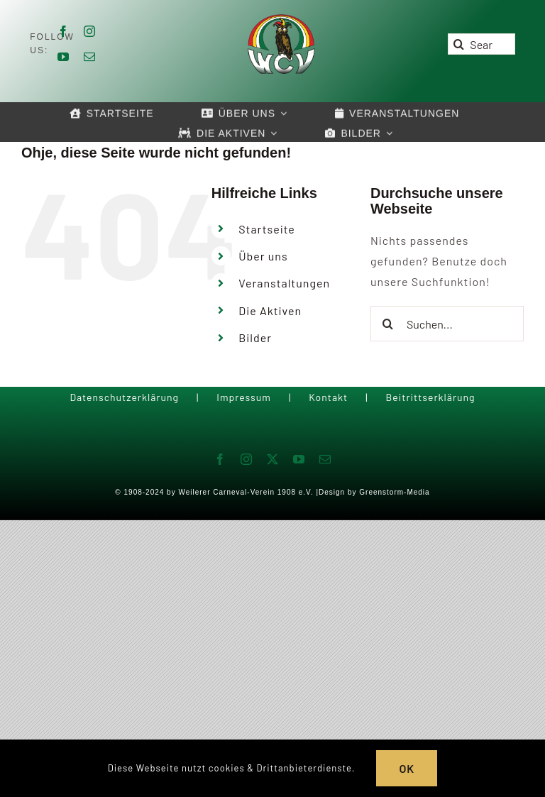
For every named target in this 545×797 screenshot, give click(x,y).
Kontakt (328, 397)
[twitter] (273, 459)
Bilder (255, 337)
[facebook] (63, 31)
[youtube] (63, 56)
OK (406, 768)
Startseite (266, 229)
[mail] (90, 56)
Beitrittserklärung (430, 397)
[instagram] (90, 31)
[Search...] (481, 44)
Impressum (243, 397)
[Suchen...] (447, 323)
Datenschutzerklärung (124, 397)
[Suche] (458, 44)
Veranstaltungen (284, 283)
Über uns (262, 256)
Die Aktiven (270, 310)
